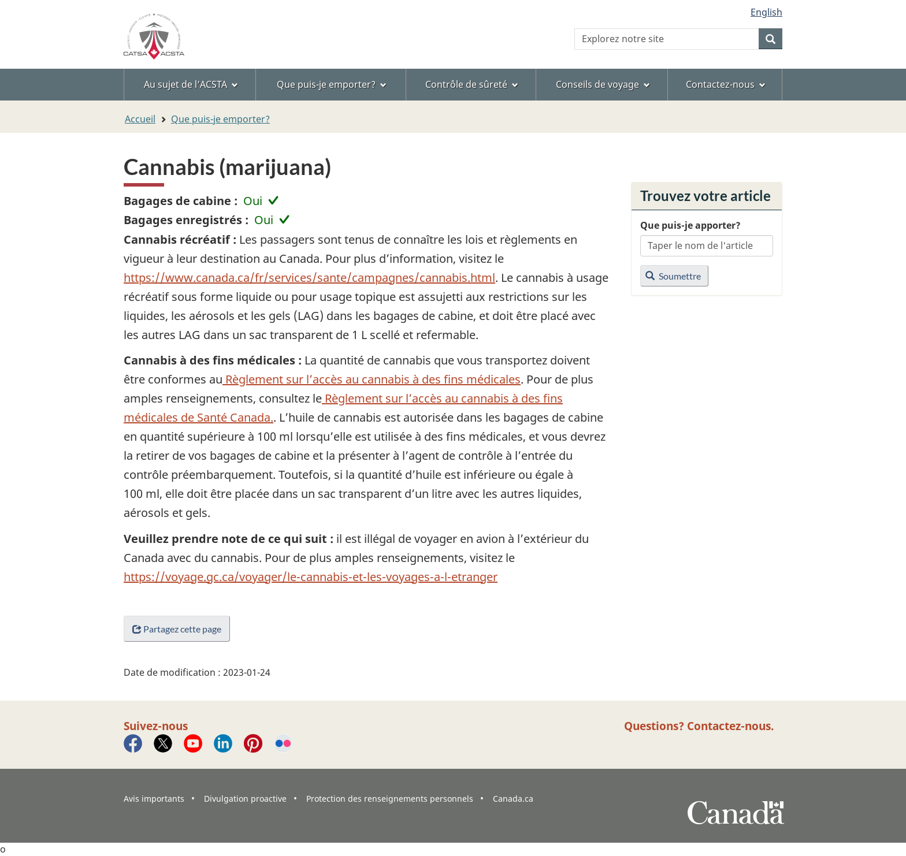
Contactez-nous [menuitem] (726, 84)
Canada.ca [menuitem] (513, 798)
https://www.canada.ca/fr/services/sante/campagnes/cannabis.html (309, 277)
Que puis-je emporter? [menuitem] (332, 84)
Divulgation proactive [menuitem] (245, 798)
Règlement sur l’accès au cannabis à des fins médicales (371, 379)
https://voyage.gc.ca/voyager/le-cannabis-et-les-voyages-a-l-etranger (310, 577)
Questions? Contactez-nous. (699, 726)
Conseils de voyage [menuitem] (603, 84)
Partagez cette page (176, 628)
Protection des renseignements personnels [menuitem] (389, 798)
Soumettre (673, 275)
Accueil (140, 119)
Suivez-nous (156, 726)
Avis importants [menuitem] (154, 798)
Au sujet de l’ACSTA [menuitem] (191, 84)
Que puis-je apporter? (690, 225)
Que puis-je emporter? (220, 119)
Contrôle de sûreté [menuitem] (471, 84)
